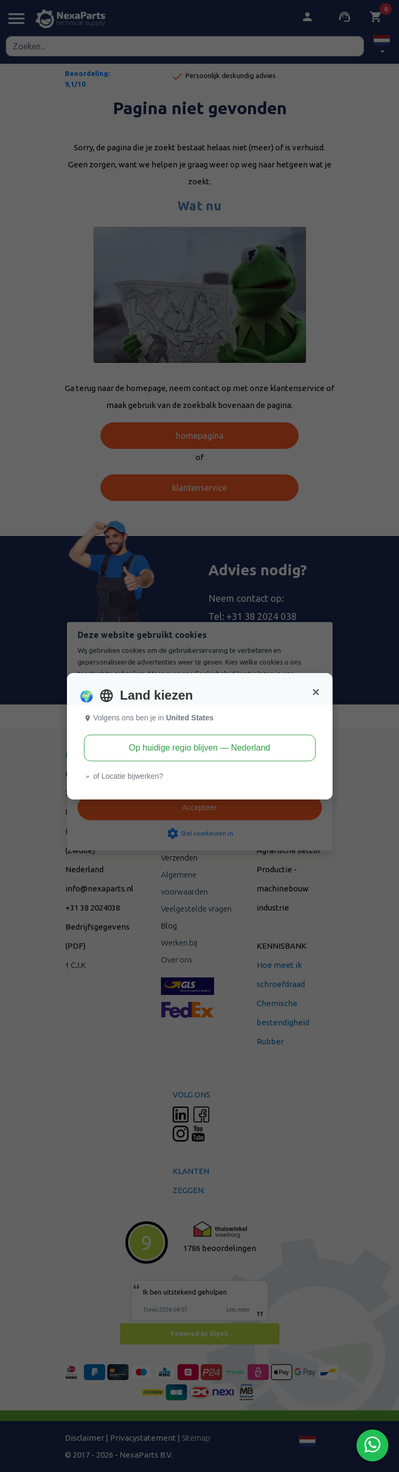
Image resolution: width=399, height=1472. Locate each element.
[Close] (315, 692)
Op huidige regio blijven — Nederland (199, 747)
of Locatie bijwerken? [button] (123, 776)
